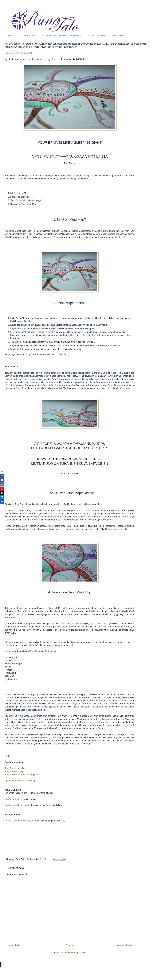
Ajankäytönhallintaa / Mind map (20, 781)
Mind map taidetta (13, 799)
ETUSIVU (12, 36)
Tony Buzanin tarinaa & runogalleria (22, 774)
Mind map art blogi (14, 805)
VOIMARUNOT (117, 36)
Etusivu (69, 945)
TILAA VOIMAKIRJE (96, 36)
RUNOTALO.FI (28, 36)
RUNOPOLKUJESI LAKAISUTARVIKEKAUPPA (61, 36)
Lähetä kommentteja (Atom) (72, 952)
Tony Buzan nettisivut (15, 768)
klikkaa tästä (24, 47)
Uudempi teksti (14, 945)
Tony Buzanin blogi (14, 771)
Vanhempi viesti (124, 945)
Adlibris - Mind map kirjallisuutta (20, 821)
